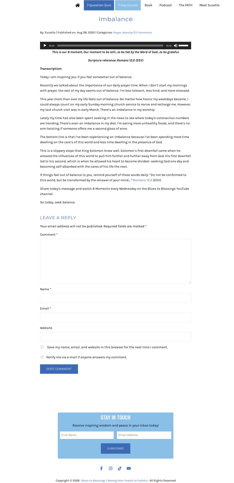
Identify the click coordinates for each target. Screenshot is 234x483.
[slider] (110, 59)
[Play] (45, 59)
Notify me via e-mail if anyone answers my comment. (84, 373)
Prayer (117, 46)
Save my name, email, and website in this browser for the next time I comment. (107, 363)
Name (45, 305)
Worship (128, 46)
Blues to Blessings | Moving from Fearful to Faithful (114, 480)
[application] (115, 59)
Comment (49, 250)
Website (46, 343)
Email (45, 324)
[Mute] (176, 59)
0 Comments (145, 46)
